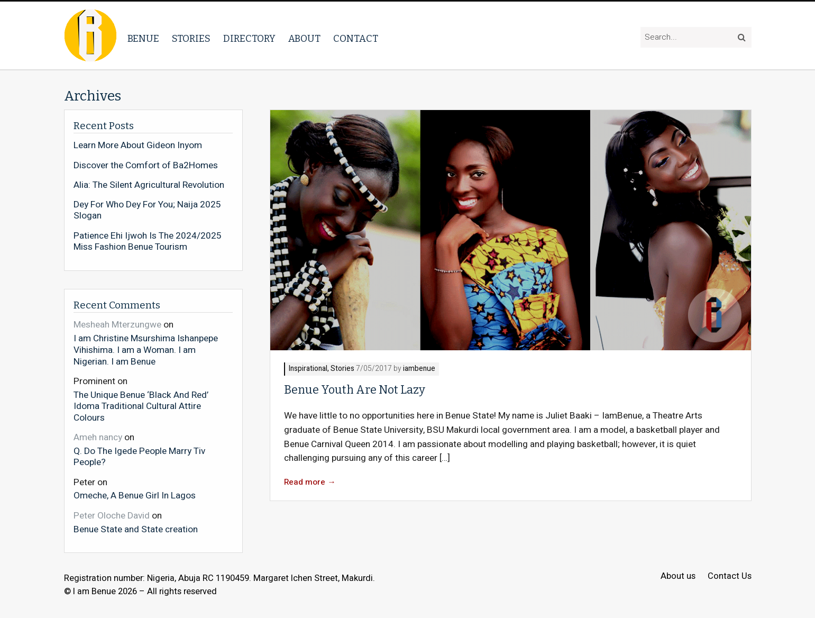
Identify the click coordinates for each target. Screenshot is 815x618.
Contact (355, 38)
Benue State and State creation (136, 529)
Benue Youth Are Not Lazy (354, 390)
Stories (191, 38)
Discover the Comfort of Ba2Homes (146, 165)
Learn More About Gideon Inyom (138, 145)
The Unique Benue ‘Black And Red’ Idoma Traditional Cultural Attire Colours (141, 406)
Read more (310, 482)
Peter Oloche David (112, 515)
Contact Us (730, 576)
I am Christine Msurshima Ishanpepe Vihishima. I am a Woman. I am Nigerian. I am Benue (146, 349)
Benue (143, 38)
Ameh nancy (98, 437)
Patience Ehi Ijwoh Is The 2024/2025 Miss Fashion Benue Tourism (148, 241)
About (304, 38)
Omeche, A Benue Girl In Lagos (135, 495)
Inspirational (308, 369)
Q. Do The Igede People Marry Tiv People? (139, 456)
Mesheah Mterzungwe (117, 324)
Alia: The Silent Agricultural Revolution (149, 185)
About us (678, 576)
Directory (249, 38)
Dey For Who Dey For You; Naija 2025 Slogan (147, 210)
